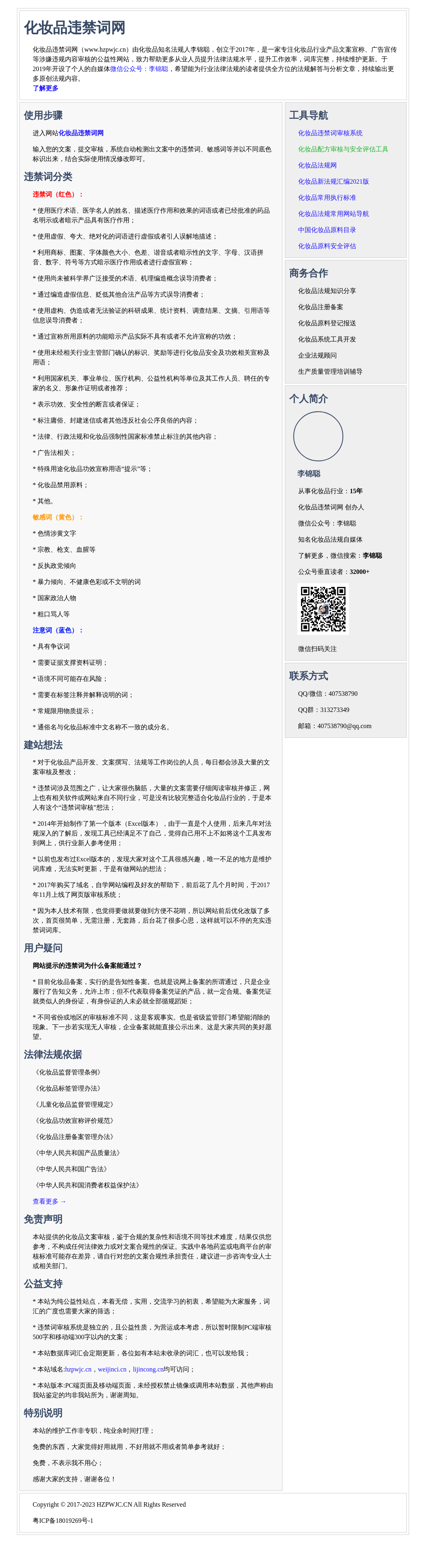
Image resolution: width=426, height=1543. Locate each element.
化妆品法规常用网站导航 (333, 213)
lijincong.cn (148, 1369)
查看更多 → (50, 1201)
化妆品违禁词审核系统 (330, 133)
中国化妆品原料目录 (327, 229)
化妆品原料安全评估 (327, 246)
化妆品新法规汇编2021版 (333, 181)
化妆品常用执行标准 (327, 197)
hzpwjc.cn (78, 1369)
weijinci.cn (112, 1369)
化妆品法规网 (317, 165)
